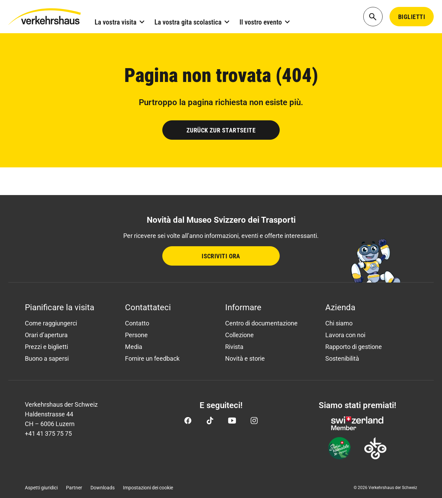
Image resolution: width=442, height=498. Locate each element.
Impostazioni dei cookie (148, 487)
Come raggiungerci (51, 323)
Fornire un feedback (152, 358)
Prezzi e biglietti (46, 346)
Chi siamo (339, 323)
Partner (74, 487)
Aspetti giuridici (41, 487)
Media (133, 346)
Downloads (102, 487)
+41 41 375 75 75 (48, 433)
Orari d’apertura (46, 335)
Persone (136, 335)
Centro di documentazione (261, 323)
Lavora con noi (345, 335)
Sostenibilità (342, 358)
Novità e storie (245, 358)
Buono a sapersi (47, 358)
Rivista (234, 346)
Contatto (137, 323)
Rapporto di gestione (353, 346)
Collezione (239, 335)
